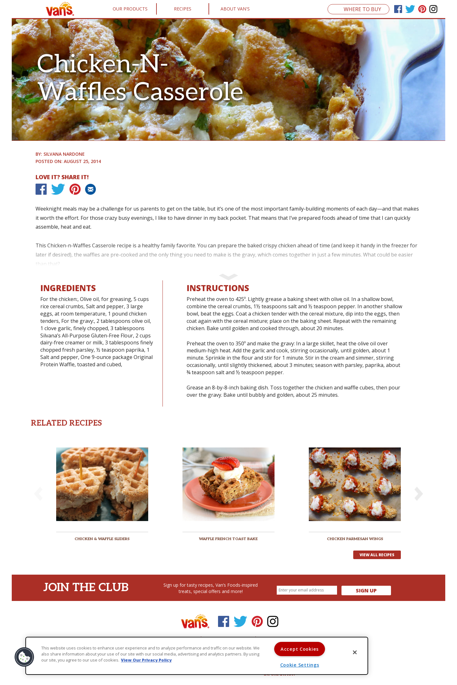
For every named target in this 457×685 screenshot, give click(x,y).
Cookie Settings (299, 665)
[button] (418, 494)
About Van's (235, 9)
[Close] (355, 652)
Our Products (130, 9)
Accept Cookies (300, 649)
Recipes (182, 9)
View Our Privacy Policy (146, 660)
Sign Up (366, 590)
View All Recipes (377, 555)
